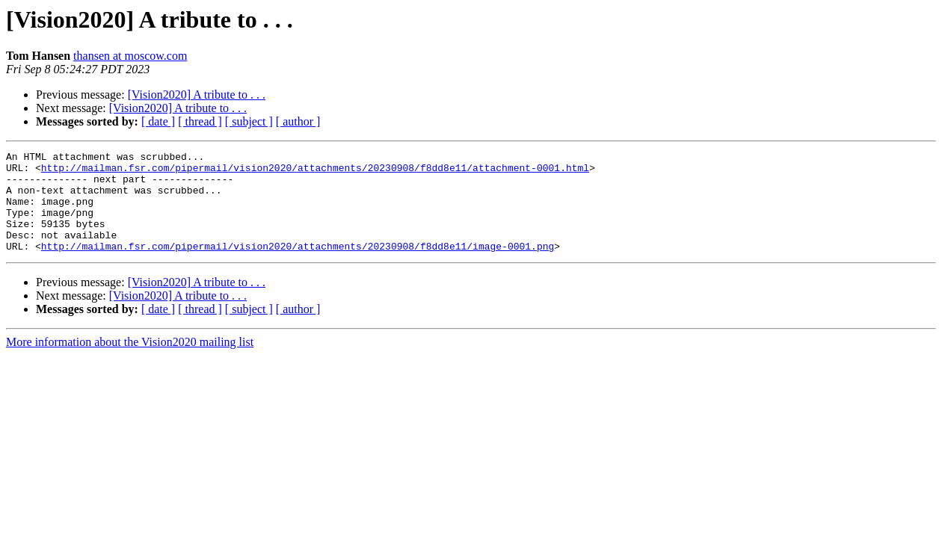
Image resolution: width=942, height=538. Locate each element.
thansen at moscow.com (130, 55)
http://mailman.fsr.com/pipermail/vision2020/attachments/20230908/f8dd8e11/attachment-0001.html (315, 172)
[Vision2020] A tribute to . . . (196, 94)
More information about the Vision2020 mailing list (129, 362)
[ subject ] (249, 121)
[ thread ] (200, 121)
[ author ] (298, 121)
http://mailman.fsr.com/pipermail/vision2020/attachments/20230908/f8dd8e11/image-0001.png (297, 266)
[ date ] (158, 121)
